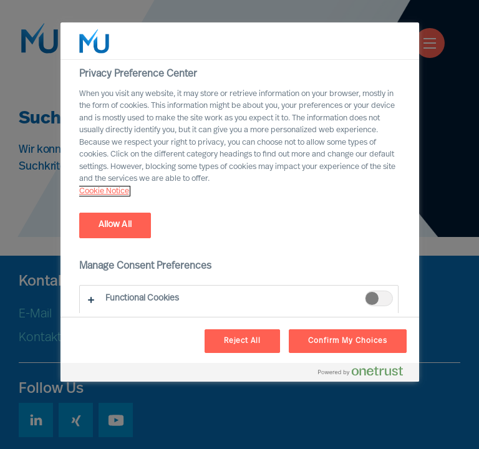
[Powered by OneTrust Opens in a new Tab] (365, 374)
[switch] (379, 298)
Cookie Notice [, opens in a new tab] (104, 191)
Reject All (242, 341)
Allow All (115, 224)
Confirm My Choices (347, 341)
